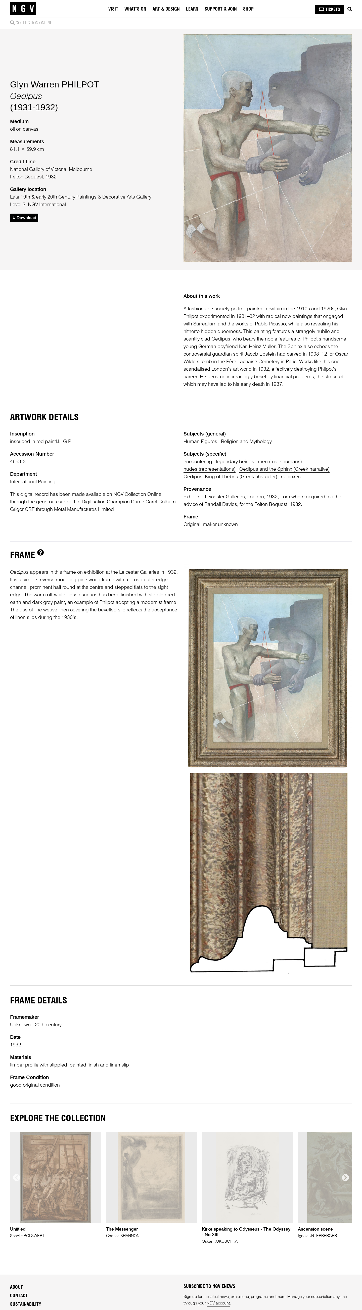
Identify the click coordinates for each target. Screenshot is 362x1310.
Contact (19, 1296)
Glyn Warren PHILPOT (54, 84)
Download (24, 218)
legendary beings (235, 461)
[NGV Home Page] (23, 9)
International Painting (33, 481)
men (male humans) (280, 461)
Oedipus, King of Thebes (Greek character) (230, 476)
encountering (198, 461)
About (16, 1287)
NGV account (218, 1303)
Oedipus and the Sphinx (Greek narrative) (284, 469)
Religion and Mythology (246, 441)
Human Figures (200, 441)
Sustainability (25, 1304)
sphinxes (291, 476)
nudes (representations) (210, 469)
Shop (248, 9)
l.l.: (59, 441)
